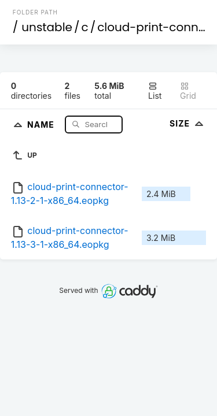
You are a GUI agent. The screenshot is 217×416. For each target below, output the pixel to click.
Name (42, 124)
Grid (188, 91)
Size (188, 123)
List (154, 91)
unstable (46, 27)
